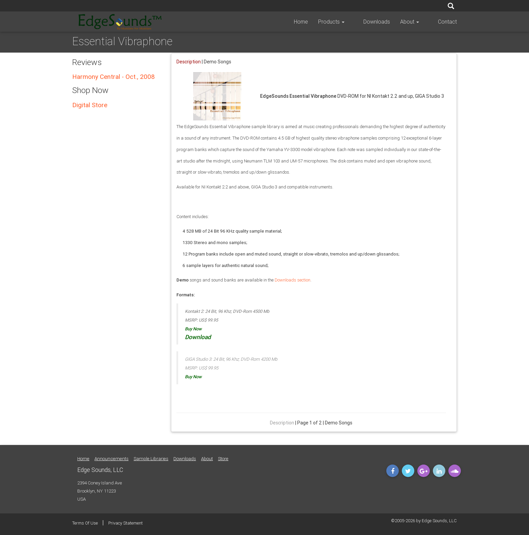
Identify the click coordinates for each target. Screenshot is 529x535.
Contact (447, 21)
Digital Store (89, 105)
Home (318, 21)
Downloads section (292, 280)
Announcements (111, 458)
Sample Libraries (151, 458)
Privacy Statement (125, 523)
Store (223, 458)
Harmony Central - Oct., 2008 (113, 76)
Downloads (385, 21)
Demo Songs (217, 62)
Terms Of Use (85, 523)
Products (349, 21)
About (418, 21)
